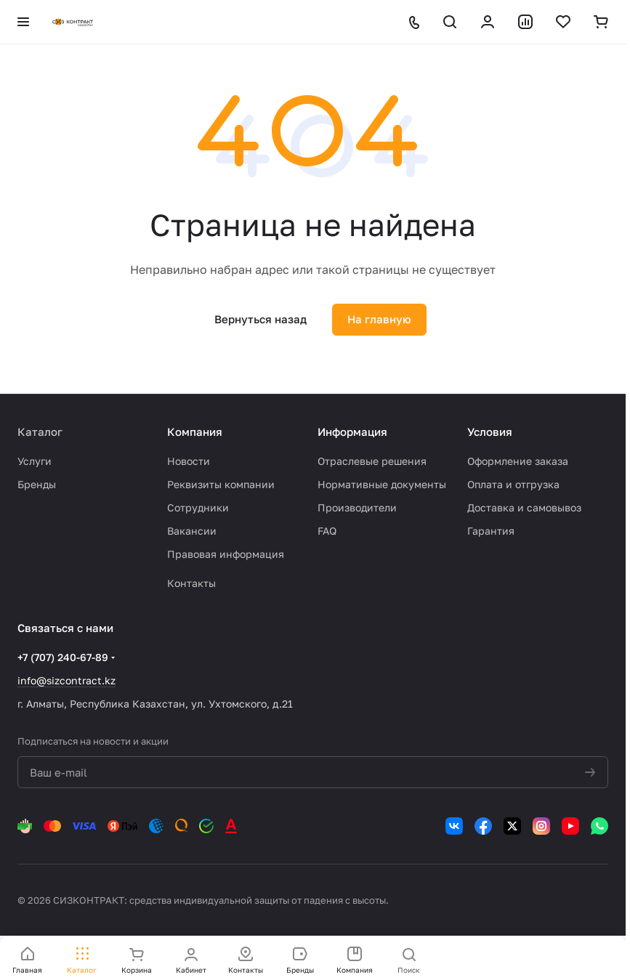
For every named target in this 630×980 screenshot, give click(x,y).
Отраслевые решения (372, 461)
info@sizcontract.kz (66, 680)
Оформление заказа (517, 461)
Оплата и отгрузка (513, 484)
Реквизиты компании (221, 484)
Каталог (39, 431)
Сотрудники (198, 507)
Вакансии (192, 531)
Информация (352, 431)
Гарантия (490, 531)
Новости (188, 461)
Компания (194, 431)
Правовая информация (225, 554)
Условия (489, 431)
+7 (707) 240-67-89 (62, 657)
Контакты (191, 583)
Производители (357, 507)
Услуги (34, 461)
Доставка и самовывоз (524, 507)
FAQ (327, 531)
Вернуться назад (260, 318)
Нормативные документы (382, 484)
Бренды (36, 484)
